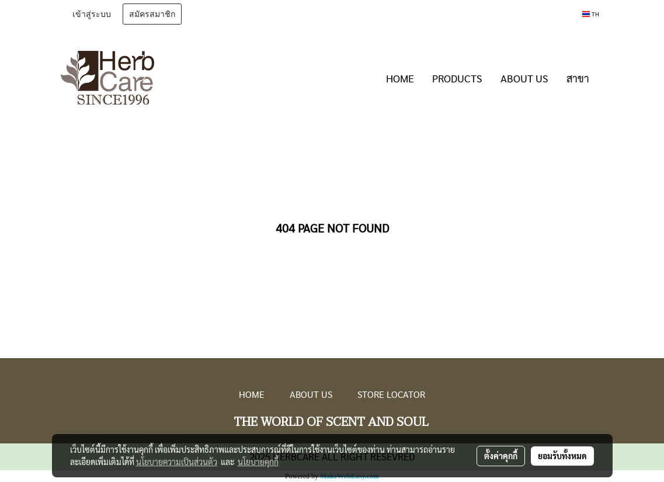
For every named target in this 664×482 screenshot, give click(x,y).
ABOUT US (524, 78)
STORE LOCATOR (391, 394)
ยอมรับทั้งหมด (562, 455)
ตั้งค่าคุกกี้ (500, 455)
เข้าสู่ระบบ (91, 14)
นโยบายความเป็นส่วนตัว (176, 461)
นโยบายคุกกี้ (258, 461)
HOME (400, 78)
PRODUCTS (457, 78)
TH (590, 14)
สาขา (577, 78)
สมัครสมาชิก (152, 14)
